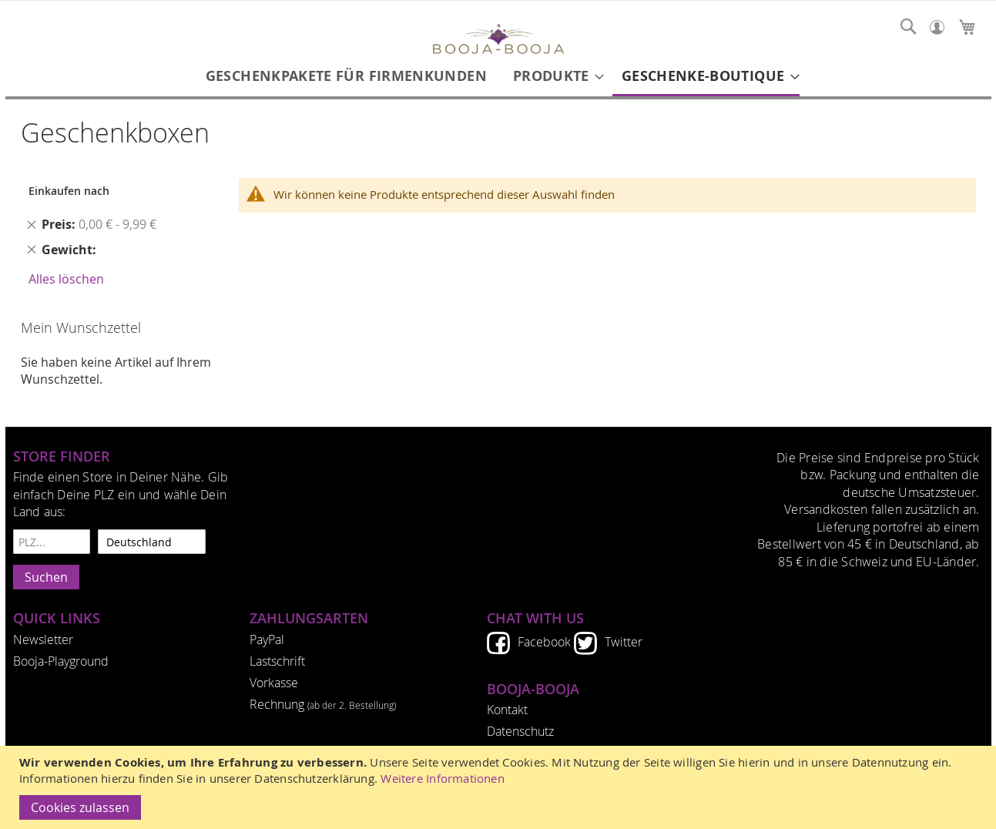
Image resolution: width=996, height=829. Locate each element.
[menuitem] (346, 76)
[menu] (498, 77)
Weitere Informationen (443, 778)
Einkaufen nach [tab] (69, 190)
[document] (500, 787)
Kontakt (507, 709)
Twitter (623, 641)
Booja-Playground (61, 661)
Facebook (544, 641)
